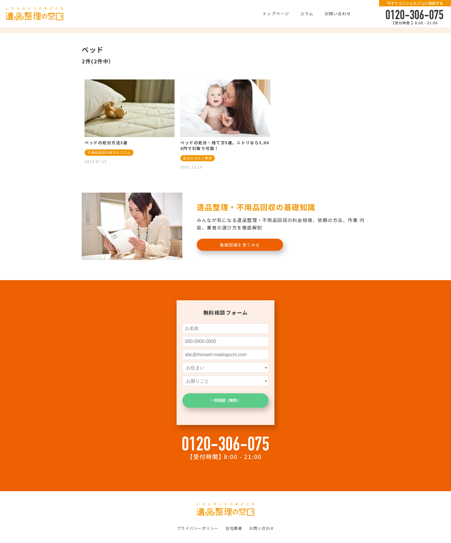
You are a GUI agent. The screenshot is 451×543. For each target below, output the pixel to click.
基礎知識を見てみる (240, 245)
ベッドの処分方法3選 (106, 142)
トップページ (276, 13)
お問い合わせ (337, 13)
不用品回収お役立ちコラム (109, 152)
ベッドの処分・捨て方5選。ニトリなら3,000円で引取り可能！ (224, 145)
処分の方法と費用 (197, 158)
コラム (307, 13)
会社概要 (234, 528)
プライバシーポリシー (198, 528)
